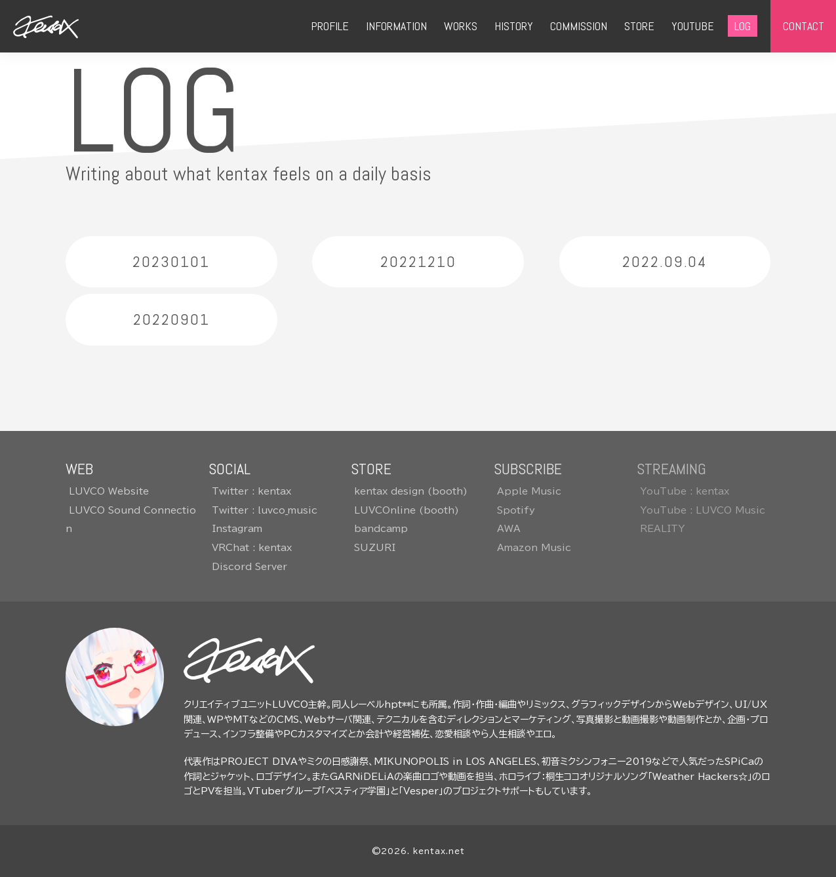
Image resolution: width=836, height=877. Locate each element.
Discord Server (249, 566)
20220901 (171, 320)
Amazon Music (534, 547)
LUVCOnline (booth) (406, 510)
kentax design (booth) (411, 491)
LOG (742, 25)
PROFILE (330, 25)
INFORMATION (396, 25)
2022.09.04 (664, 261)
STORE (639, 25)
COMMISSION (578, 25)
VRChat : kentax (252, 547)
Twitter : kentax (251, 491)
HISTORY (513, 25)
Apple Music (529, 491)
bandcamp (381, 528)
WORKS (460, 25)
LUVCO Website (109, 491)
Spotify (516, 510)
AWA (509, 528)
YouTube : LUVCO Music (702, 510)
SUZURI (374, 547)
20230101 (171, 261)
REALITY (662, 528)
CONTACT (803, 25)
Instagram (237, 528)
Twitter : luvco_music (264, 510)
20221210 (418, 261)
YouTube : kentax (684, 491)
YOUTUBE (692, 25)
